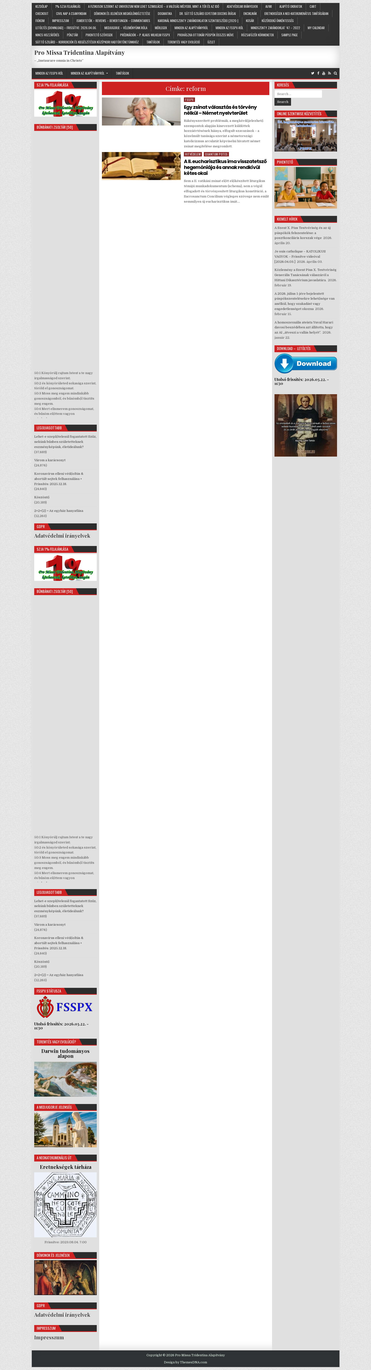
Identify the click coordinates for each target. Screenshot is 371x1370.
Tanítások (153, 42)
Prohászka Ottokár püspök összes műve (205, 34)
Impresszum (60, 20)
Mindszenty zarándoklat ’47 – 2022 (275, 27)
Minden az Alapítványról (191, 27)
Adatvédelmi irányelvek (242, 6)
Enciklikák (250, 13)
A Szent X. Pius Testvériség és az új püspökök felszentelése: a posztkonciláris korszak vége (302, 233)
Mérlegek (161, 27)
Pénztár (72, 34)
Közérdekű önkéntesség (278, 20)
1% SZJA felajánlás (68, 6)
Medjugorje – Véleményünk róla (125, 27)
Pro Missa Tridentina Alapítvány (79, 52)
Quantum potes (216, 154)
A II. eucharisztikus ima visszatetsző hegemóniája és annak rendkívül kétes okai (225, 167)
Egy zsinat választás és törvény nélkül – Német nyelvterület (220, 110)
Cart (313, 6)
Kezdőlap (41, 6)
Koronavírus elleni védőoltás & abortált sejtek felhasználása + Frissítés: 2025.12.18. (58, 479)
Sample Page (289, 34)
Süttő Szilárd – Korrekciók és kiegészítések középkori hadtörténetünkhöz (87, 42)
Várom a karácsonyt (49, 460)
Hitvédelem (193, 154)
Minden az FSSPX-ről (229, 27)
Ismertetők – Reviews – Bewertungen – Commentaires (113, 20)
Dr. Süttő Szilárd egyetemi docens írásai (207, 13)
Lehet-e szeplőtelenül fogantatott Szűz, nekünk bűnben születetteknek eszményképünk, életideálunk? (65, 442)
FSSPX (189, 100)
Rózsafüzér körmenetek (257, 34)
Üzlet (211, 42)
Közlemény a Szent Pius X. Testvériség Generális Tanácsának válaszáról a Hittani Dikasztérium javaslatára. (305, 275)
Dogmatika (165, 13)
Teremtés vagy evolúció (183, 42)
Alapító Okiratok (290, 6)
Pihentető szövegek (99, 34)
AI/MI (268, 6)
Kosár (250, 20)
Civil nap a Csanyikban (71, 13)
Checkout (41, 13)
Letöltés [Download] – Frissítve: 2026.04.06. (66, 27)
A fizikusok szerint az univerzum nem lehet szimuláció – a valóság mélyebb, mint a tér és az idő (153, 6)
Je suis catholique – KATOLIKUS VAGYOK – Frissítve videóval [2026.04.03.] (300, 257)
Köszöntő (41, 497)
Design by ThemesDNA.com (185, 1362)
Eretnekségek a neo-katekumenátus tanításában (296, 13)
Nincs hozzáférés (47, 34)
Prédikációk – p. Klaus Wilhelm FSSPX (145, 34)
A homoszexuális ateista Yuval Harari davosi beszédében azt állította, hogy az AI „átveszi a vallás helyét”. (303, 328)
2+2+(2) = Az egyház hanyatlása (58, 511)
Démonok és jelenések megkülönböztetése (122, 13)
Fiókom (40, 20)
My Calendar (316, 27)
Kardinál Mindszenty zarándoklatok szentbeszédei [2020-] (198, 20)
